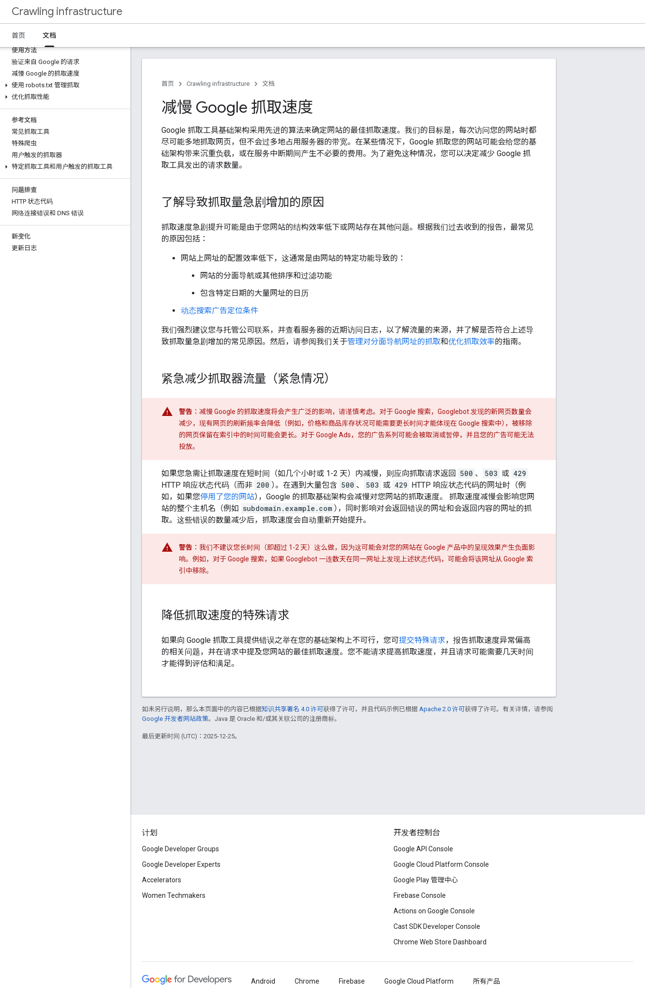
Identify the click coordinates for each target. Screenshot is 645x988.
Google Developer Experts (181, 864)
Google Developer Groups (180, 849)
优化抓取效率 (471, 341)
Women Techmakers (173, 895)
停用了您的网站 (227, 496)
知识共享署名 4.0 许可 (292, 709)
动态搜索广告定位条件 (219, 310)
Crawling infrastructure (67, 11)
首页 (18, 35)
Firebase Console (419, 895)
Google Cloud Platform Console (441, 864)
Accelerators (161, 880)
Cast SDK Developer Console (436, 926)
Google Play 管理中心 (425, 880)
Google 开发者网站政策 (175, 718)
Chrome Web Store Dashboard (440, 942)
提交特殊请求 (422, 640)
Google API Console (423, 849)
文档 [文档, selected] (49, 35)
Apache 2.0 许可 (442, 709)
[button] (63, 85)
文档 (268, 83)
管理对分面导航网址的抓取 (393, 341)
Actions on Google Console (434, 911)
